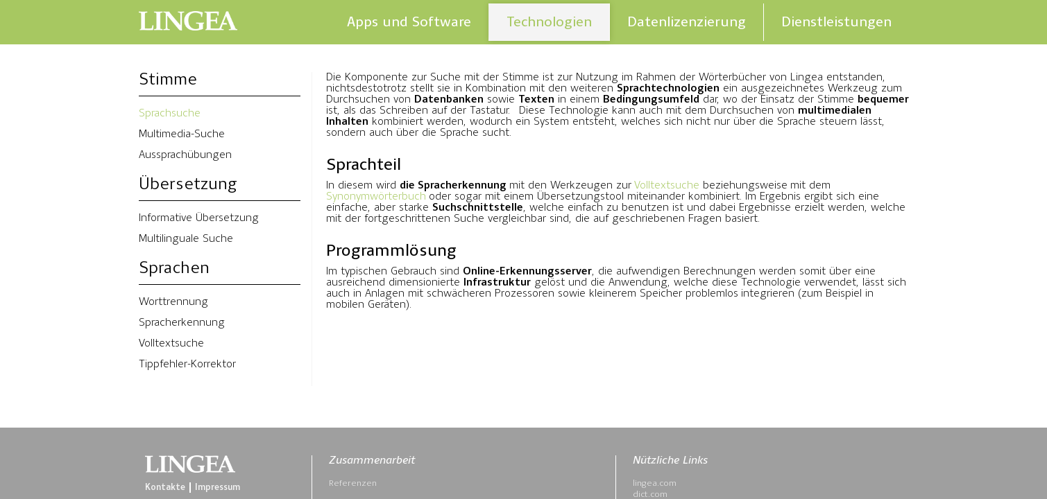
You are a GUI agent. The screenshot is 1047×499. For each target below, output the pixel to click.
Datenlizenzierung (686, 22)
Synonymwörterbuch (376, 196)
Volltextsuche (171, 343)
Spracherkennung (182, 323)
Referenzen (353, 483)
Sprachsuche (170, 113)
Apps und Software (409, 22)
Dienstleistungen (836, 22)
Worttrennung (173, 302)
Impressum (217, 487)
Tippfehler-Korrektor (187, 364)
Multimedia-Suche (182, 134)
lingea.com (654, 483)
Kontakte (165, 487)
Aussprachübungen (185, 155)
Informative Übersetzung (199, 218)
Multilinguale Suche (186, 239)
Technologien (549, 22)
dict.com (650, 494)
